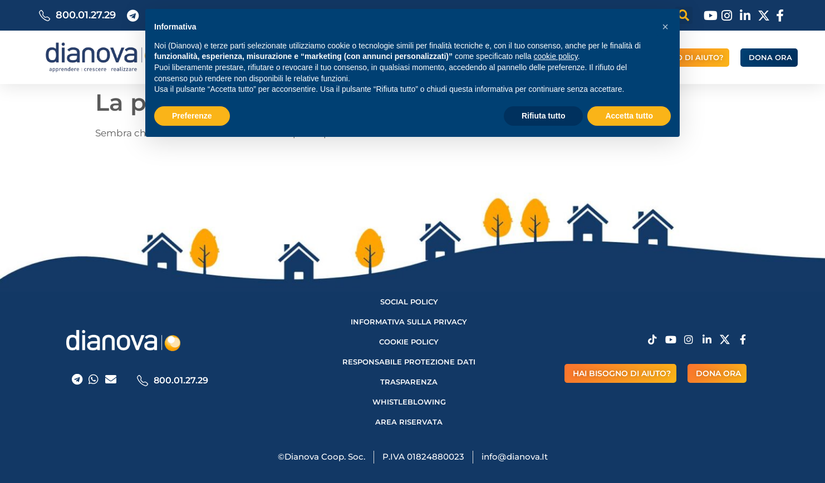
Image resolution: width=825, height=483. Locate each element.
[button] (665, 27)
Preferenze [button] (192, 115)
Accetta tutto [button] (629, 115)
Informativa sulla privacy (409, 321)
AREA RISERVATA (409, 421)
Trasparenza (409, 381)
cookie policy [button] (556, 56)
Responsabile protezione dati (408, 361)
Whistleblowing (409, 401)
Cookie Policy (409, 341)
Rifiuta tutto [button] (544, 115)
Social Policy (409, 301)
